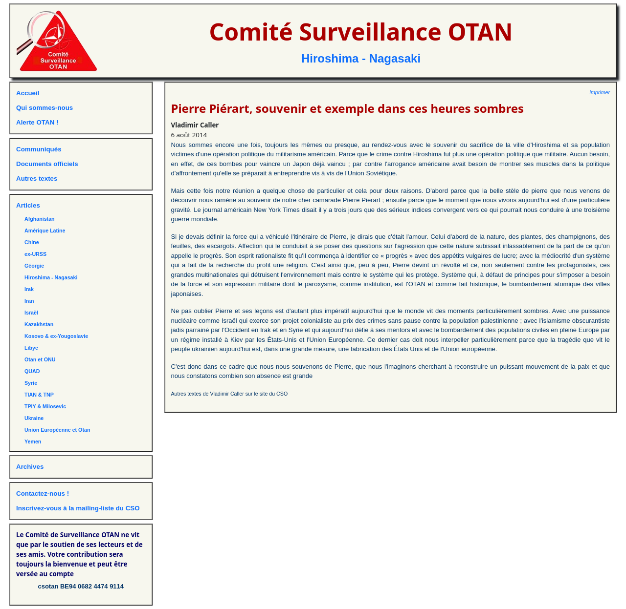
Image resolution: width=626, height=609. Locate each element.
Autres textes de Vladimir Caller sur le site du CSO (229, 394)
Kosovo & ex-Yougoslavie (56, 336)
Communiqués (39, 149)
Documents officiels (47, 164)
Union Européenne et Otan (57, 430)
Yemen (32, 441)
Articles (28, 205)
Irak (29, 289)
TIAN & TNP (39, 395)
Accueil (27, 93)
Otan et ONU (39, 359)
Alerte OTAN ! (37, 122)
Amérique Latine (45, 230)
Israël (31, 312)
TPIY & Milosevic (45, 406)
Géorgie (34, 266)
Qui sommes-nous (44, 107)
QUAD (32, 371)
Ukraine (34, 418)
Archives (30, 466)
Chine (31, 242)
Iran (29, 301)
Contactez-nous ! (42, 493)
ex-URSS (35, 254)
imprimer (600, 92)
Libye (31, 348)
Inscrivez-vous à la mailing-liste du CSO (78, 508)
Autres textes (36, 178)
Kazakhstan (38, 324)
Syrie (30, 383)
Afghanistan (39, 219)
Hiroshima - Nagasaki (361, 58)
